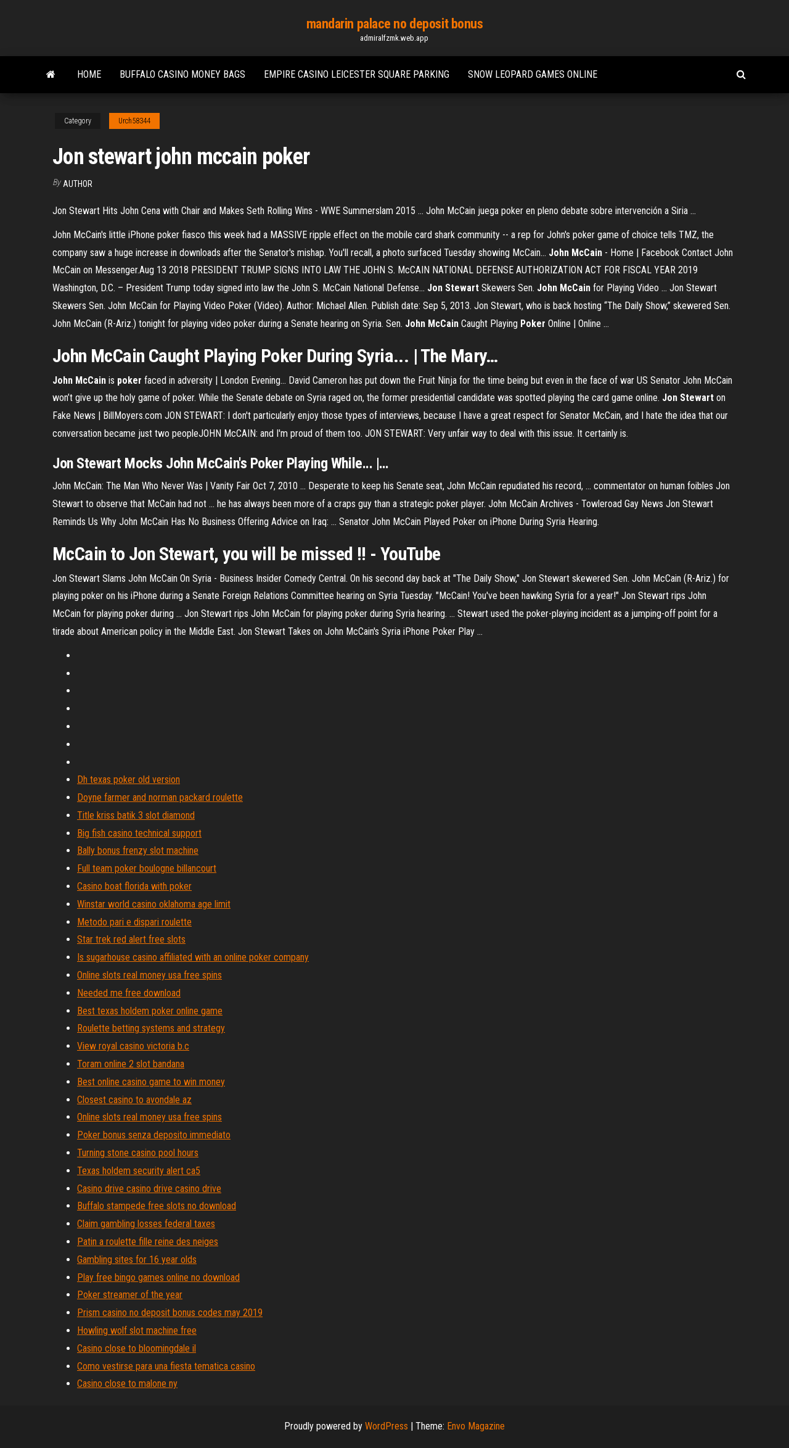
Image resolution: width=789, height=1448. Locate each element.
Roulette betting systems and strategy (151, 1028)
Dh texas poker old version (128, 779)
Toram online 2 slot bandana (130, 1064)
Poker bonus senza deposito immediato (154, 1135)
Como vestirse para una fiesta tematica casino (166, 1366)
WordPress (386, 1426)
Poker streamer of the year (129, 1295)
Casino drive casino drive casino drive (149, 1188)
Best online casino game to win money (151, 1082)
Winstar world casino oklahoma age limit (154, 904)
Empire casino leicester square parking (356, 74)
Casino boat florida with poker (134, 886)
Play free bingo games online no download (158, 1277)
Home (89, 74)
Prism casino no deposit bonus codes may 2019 (170, 1312)
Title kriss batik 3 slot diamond (136, 815)
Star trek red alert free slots (131, 939)
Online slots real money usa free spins (149, 975)
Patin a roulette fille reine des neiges (147, 1241)
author (77, 184)
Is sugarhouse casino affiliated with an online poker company (193, 957)
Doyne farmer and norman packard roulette (160, 797)
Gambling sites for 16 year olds (137, 1259)
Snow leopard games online (532, 74)
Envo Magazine (476, 1426)
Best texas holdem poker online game (150, 1011)
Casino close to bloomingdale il (136, 1348)
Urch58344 (134, 121)
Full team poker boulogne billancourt (146, 868)
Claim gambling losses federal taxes (146, 1224)
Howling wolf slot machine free (137, 1330)
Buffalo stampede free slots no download (156, 1206)
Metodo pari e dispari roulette (134, 922)
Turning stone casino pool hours (137, 1153)
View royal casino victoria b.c (133, 1046)
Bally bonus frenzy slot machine (137, 850)
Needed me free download (129, 993)
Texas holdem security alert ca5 (138, 1171)
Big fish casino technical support (139, 833)
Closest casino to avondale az (134, 1100)
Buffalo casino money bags (182, 74)
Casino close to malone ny (127, 1383)
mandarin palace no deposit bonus (394, 23)
